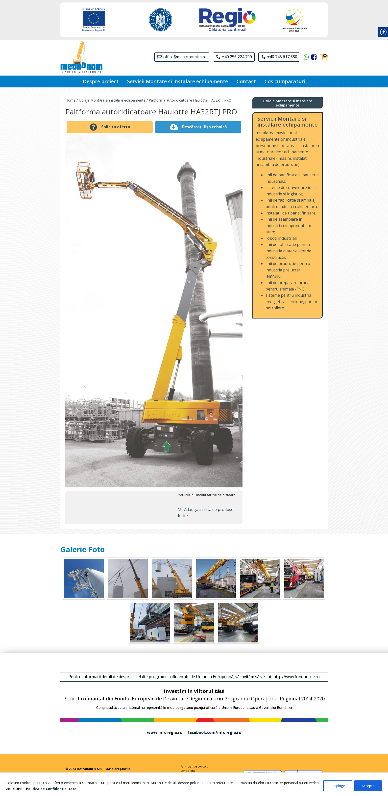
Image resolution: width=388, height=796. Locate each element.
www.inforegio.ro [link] (164, 732)
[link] (44, 788)
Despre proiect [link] (101, 81)
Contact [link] (246, 81)
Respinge (337, 785)
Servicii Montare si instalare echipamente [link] (177, 81)
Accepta (368, 785)
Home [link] (70, 100)
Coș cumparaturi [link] (285, 81)
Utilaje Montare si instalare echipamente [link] (112, 100)
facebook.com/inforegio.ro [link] (214, 732)
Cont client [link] (187, 770)
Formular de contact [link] (194, 766)
